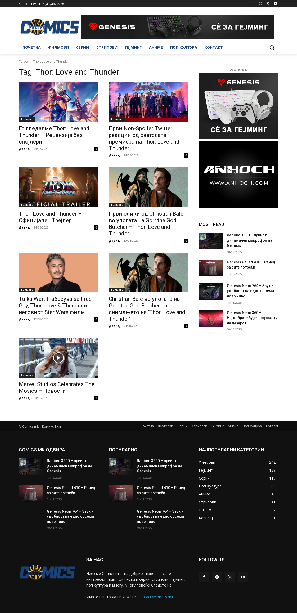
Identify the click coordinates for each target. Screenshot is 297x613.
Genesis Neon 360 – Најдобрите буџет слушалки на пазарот (252, 318)
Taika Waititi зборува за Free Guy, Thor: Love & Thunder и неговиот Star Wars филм (55, 305)
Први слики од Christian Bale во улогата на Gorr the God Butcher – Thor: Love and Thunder (146, 224)
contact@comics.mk (155, 596)
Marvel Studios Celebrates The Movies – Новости (56, 387)
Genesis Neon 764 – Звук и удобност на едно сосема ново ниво (250, 291)
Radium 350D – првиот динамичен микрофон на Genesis (249, 240)
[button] (272, 47)
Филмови (27, 119)
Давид (24, 149)
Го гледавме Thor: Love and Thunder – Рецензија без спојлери (54, 135)
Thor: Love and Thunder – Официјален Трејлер (50, 217)
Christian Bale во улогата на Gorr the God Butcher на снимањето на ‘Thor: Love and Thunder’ (147, 309)
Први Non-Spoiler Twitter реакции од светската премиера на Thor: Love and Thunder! (144, 138)
